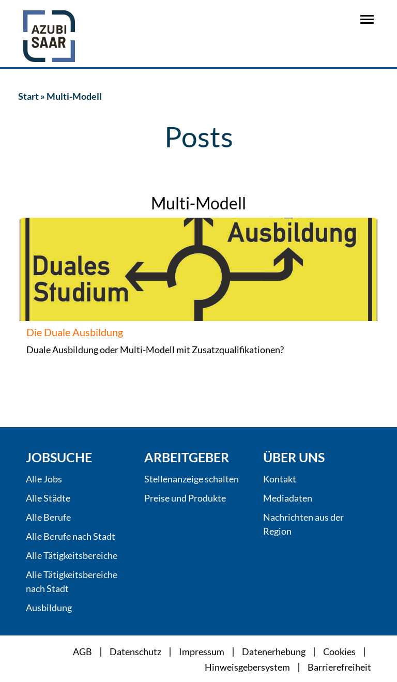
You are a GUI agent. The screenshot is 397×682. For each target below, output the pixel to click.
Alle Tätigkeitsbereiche (71, 555)
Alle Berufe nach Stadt (70, 536)
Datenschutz (135, 651)
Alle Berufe (48, 517)
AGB (82, 651)
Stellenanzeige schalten (191, 478)
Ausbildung (49, 607)
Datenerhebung (274, 651)
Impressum (201, 651)
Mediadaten (287, 498)
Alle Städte (48, 498)
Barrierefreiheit (339, 667)
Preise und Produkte (185, 498)
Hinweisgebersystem (247, 667)
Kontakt (279, 478)
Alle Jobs (44, 478)
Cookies (339, 651)
